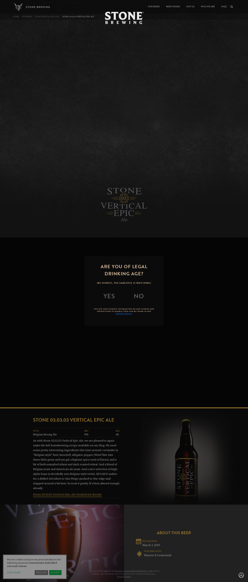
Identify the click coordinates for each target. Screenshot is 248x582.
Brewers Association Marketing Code (134, 571)
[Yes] (109, 296)
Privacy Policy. (124, 314)
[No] (139, 296)
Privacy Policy (124, 577)
